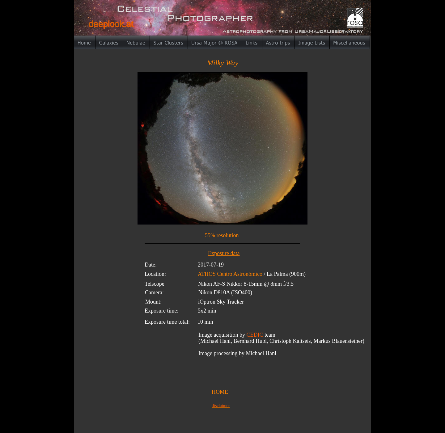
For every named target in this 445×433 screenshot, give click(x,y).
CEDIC (254, 335)
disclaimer (221, 405)
